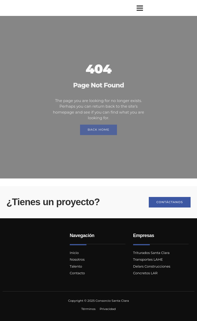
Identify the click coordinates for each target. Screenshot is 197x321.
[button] (139, 8)
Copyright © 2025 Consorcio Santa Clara (98, 301)
